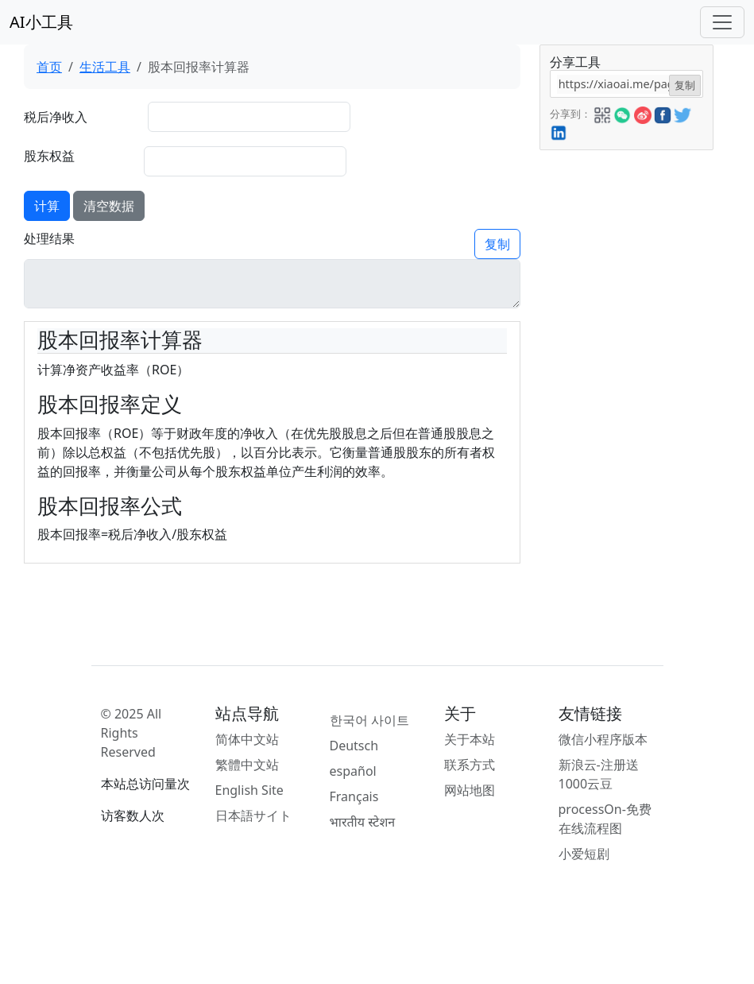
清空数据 (108, 206)
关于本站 (469, 739)
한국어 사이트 (369, 720)
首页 (49, 67)
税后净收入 (55, 117)
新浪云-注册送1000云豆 (599, 774)
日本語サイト (253, 815)
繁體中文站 (247, 764)
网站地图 (469, 790)
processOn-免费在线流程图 (605, 818)
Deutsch (354, 745)
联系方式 (469, 764)
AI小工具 (41, 22)
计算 (47, 206)
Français (354, 796)
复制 (497, 244)
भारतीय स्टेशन (363, 822)
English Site (249, 790)
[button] (602, 113)
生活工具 (104, 67)
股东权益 (49, 156)
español (353, 771)
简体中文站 (247, 739)
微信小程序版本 (603, 739)
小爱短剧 (584, 853)
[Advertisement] (625, 388)
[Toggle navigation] (722, 22)
